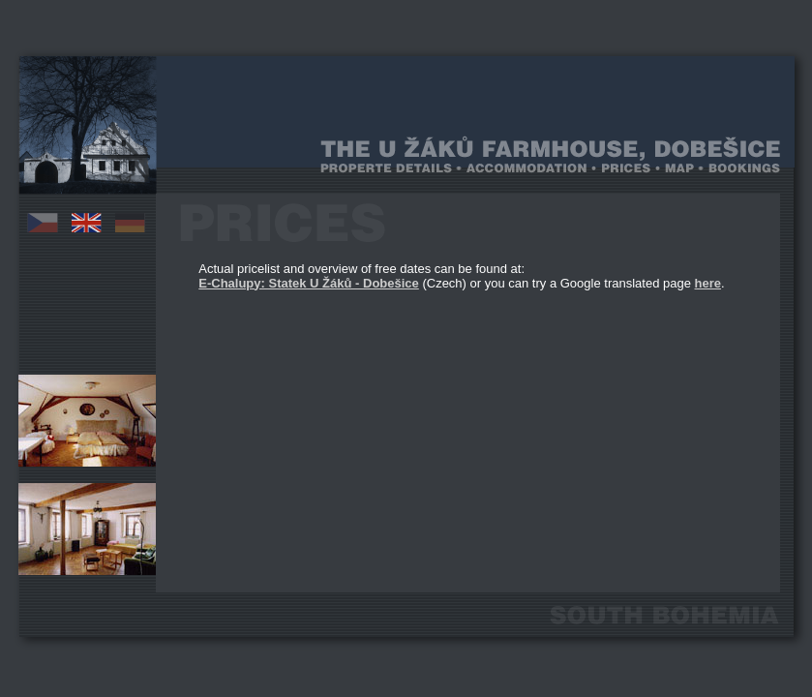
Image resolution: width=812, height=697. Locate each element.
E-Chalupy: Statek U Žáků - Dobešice (308, 283)
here (708, 283)
